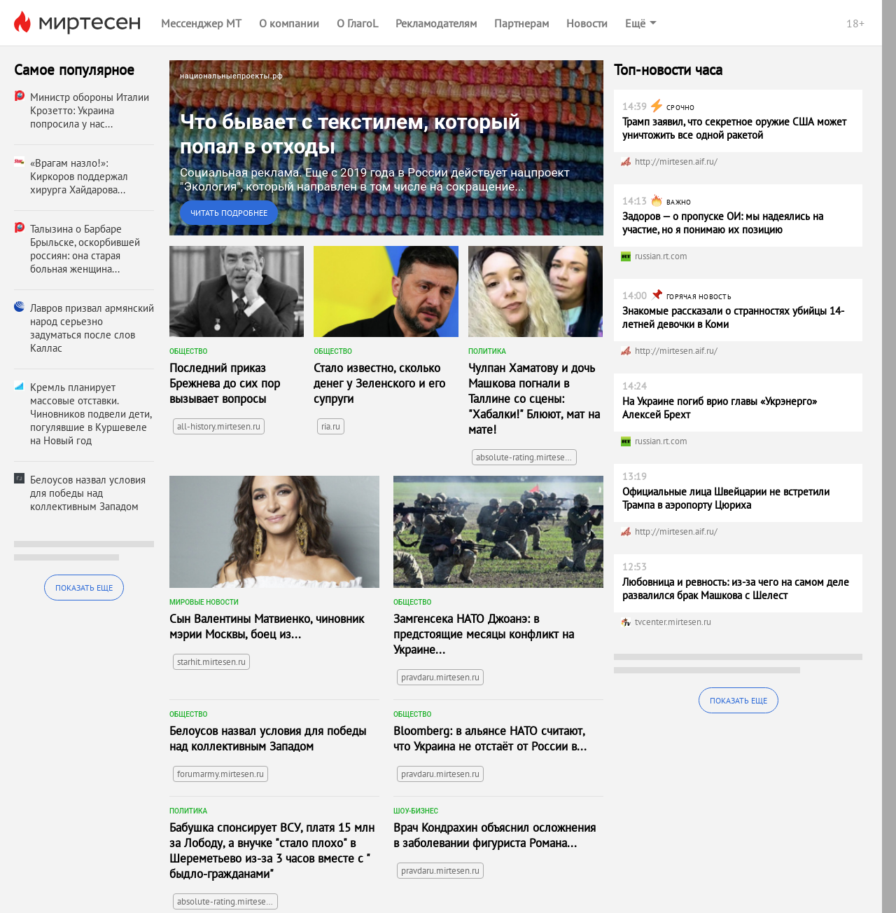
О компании (289, 23)
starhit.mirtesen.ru (211, 662)
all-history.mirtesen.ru (218, 426)
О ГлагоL (357, 23)
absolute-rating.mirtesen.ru (526, 457)
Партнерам (521, 23)
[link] (386, 147)
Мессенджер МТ (201, 23)
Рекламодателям (436, 23)
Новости (587, 23)
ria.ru (330, 426)
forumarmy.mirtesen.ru (220, 774)
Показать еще (84, 587)
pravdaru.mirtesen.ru (440, 677)
